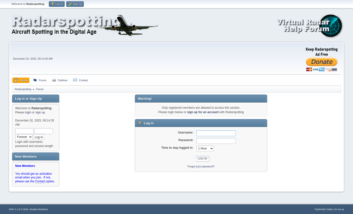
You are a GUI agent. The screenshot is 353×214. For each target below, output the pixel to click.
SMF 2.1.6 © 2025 (18, 209)
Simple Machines (39, 209)
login (28, 112)
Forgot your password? (201, 166)
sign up (40, 112)
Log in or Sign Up (28, 98)
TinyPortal (320, 209)
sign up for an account (203, 112)
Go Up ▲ (339, 209)
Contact (40, 181)
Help (329, 209)
